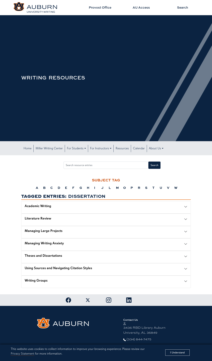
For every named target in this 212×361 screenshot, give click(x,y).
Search (182, 7)
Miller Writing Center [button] (49, 148)
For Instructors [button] (99, 148)
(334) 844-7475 (139, 339)
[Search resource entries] (106, 165)
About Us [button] (155, 148)
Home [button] (27, 148)
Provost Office (100, 7)
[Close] (177, 352)
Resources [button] (122, 148)
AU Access (141, 7)
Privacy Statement (22, 354)
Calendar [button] (139, 148)
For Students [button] (75, 148)
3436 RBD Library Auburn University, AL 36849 (144, 330)
